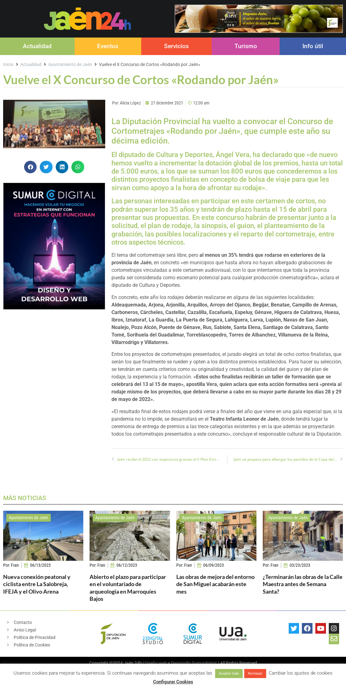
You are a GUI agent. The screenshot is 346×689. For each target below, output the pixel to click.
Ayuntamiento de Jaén (70, 64)
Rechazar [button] (255, 673)
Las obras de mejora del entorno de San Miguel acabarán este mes (215, 584)
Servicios (176, 46)
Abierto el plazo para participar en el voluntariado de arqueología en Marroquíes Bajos (128, 587)
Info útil (312, 46)
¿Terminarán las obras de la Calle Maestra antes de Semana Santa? (303, 584)
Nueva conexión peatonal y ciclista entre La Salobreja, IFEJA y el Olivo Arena (36, 584)
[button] (30, 167)
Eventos (107, 46)
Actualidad (37, 46)
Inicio (8, 64)
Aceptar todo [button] (229, 673)
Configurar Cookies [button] (173, 682)
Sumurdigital (204, 663)
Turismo (246, 46)
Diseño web (156, 663)
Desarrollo (181, 663)
